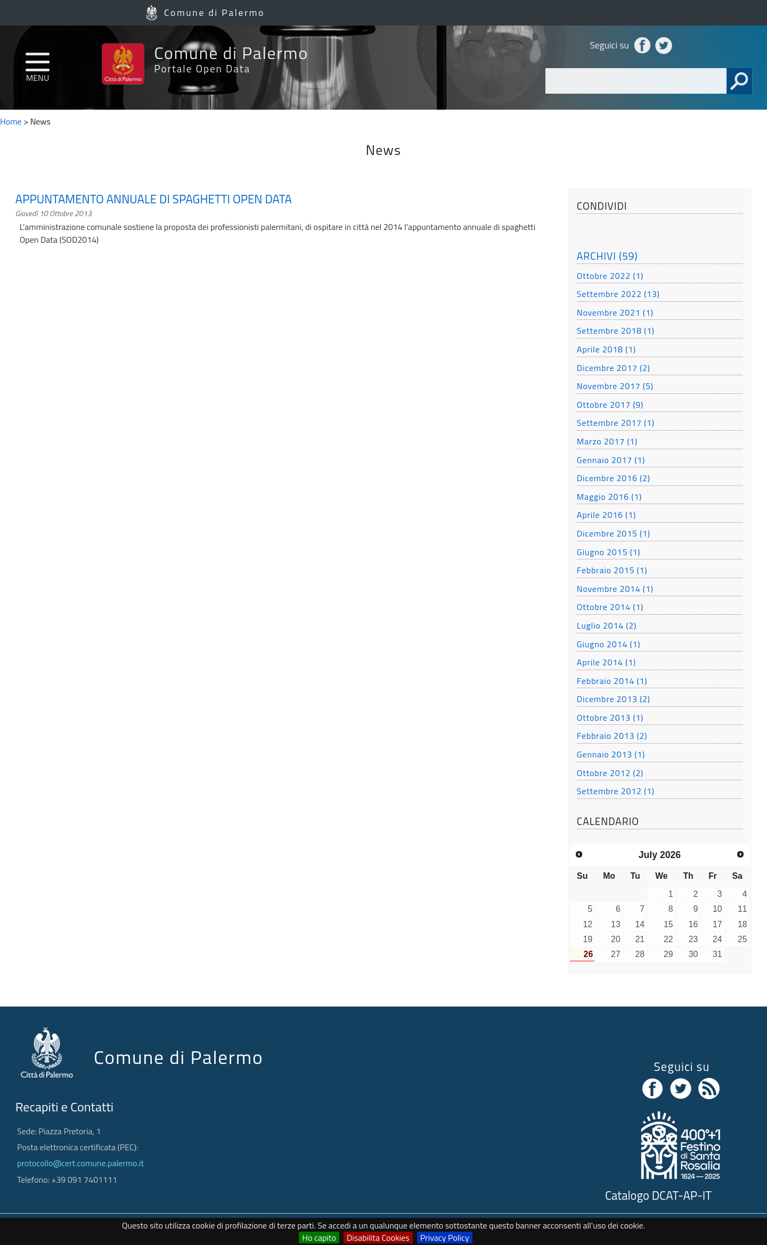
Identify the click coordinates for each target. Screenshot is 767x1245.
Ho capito (319, 1237)
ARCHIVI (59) (607, 255)
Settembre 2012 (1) (616, 791)
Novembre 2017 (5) (615, 386)
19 (588, 939)
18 (742, 924)
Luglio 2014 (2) (607, 625)
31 (717, 954)
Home (11, 121)
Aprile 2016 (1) (606, 514)
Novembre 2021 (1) (615, 312)
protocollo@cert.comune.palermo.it (80, 1163)
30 (693, 954)
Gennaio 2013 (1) (611, 754)
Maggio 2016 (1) (609, 496)
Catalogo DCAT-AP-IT (658, 1195)
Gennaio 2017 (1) (611, 460)
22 (668, 939)
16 (693, 924)
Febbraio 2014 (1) (612, 680)
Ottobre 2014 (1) (610, 606)
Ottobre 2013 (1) (610, 717)
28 (639, 954)
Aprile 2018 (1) (606, 349)
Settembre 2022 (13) (618, 293)
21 (639, 939)
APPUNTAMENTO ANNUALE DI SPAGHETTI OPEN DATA (153, 199)
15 (668, 924)
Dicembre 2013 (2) (613, 698)
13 (616, 924)
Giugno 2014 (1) (608, 644)
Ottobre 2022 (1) (610, 275)
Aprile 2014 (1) (606, 662)
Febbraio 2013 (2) (612, 735)
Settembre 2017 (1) (616, 422)
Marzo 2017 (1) (607, 441)
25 (742, 939)
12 (588, 924)
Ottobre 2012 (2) (610, 772)
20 (616, 939)
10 (717, 908)
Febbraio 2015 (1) (612, 570)
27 (616, 954)
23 (693, 939)
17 (717, 924)
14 (639, 924)
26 (588, 954)
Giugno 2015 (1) (608, 552)
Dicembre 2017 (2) (613, 367)
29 (668, 954)
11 (742, 908)
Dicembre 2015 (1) (613, 533)
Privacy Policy (444, 1237)
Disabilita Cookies (378, 1237)
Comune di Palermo (214, 12)
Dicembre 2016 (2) (613, 478)
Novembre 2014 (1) (615, 588)
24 (717, 939)
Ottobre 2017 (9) (610, 404)
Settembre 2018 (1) (616, 330)
